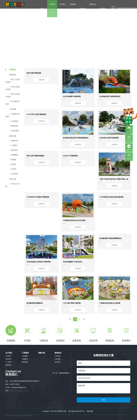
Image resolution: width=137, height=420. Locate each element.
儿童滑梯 (76, 39)
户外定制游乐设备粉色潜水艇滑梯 (111, 197)
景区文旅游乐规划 (12, 95)
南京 (14, 415)
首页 (42, 8)
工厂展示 (8, 362)
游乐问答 (58, 362)
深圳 (30, 415)
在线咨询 (42, 80)
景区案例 (25, 362)
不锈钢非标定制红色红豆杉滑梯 (74, 220)
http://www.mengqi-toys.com (19, 391)
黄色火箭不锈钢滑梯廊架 (35, 156)
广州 (6, 415)
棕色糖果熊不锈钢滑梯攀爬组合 (110, 238)
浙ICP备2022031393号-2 (76, 411)
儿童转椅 (14, 174)
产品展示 (52, 8)
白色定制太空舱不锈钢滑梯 (109, 138)
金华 (17, 415)
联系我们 (103, 8)
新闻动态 (92, 8)
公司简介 (8, 356)
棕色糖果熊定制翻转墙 (35, 303)
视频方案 (82, 8)
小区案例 (25, 356)
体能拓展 (14, 141)
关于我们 (62, 8)
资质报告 (8, 365)
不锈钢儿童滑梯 (85, 39)
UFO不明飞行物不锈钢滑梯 (36, 114)
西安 (10, 415)
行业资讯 (58, 359)
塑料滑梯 (14, 126)
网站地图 (90, 411)
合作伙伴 (8, 359)
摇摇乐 (13, 164)
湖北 (27, 415)
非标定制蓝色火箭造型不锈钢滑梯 (39, 262)
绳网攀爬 (14, 155)
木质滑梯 (14, 121)
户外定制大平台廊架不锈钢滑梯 (38, 197)
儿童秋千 (14, 145)
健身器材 (14, 150)
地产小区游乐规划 (12, 81)
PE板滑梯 (15, 131)
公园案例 (25, 359)
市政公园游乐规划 (12, 88)
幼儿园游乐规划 (12, 102)
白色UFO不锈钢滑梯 (70, 156)
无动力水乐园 (12, 185)
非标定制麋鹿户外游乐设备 (72, 262)
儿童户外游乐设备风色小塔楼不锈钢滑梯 (113, 179)
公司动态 (58, 356)
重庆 (24, 415)
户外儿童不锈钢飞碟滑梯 (72, 303)
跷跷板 (13, 159)
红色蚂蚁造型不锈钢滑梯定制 (109, 96)
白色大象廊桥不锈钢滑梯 (72, 96)
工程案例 (72, 8)
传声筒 (13, 169)
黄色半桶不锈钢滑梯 (34, 73)
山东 (20, 415)
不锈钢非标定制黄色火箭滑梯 (109, 303)
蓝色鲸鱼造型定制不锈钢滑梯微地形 (76, 138)
